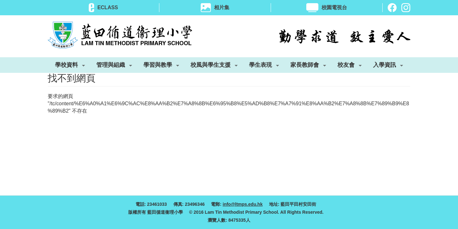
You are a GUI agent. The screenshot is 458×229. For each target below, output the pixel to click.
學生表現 (260, 66)
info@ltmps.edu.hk (243, 204)
